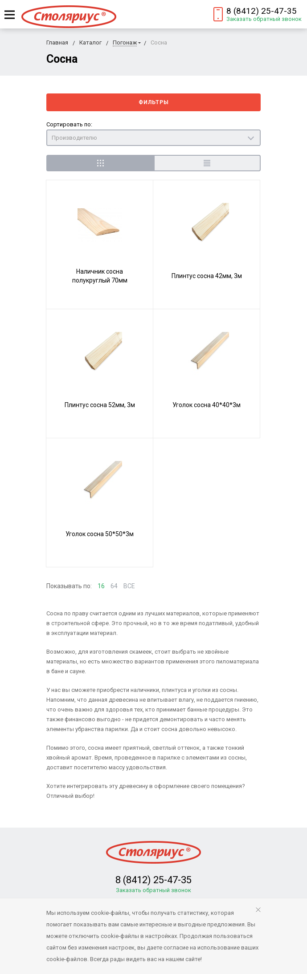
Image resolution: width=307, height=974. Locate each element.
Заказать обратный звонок (264, 19)
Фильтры (154, 102)
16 (101, 586)
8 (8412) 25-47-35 (261, 11)
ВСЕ (129, 586)
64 (114, 586)
